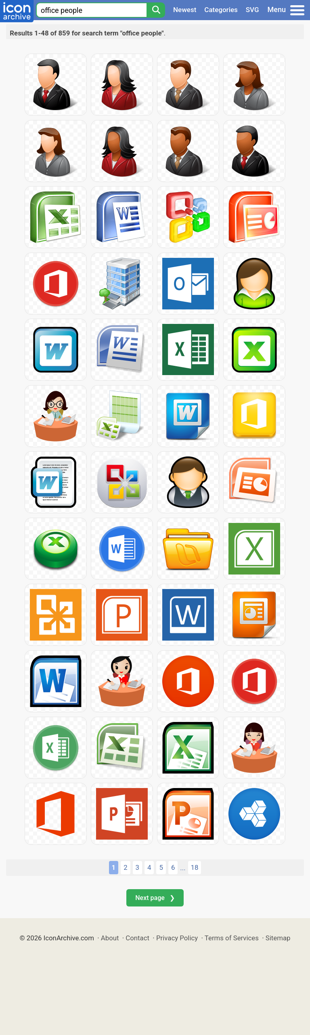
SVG (252, 10)
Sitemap (278, 938)
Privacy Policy (177, 938)
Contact (137, 938)
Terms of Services (232, 938)
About (110, 938)
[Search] (156, 10)
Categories (221, 10)
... (182, 868)
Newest (184, 10)
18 (195, 867)
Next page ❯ (154, 898)
